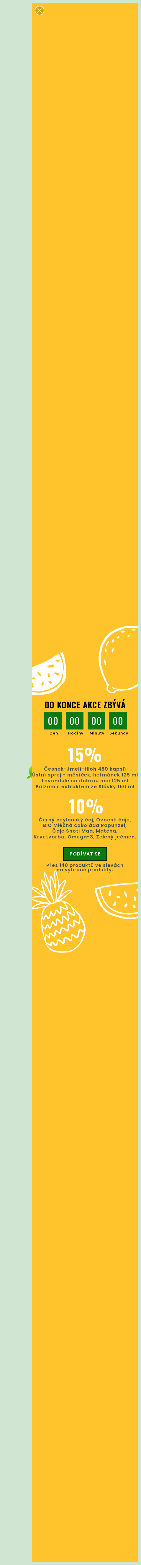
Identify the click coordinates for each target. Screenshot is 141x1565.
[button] (39, 10)
